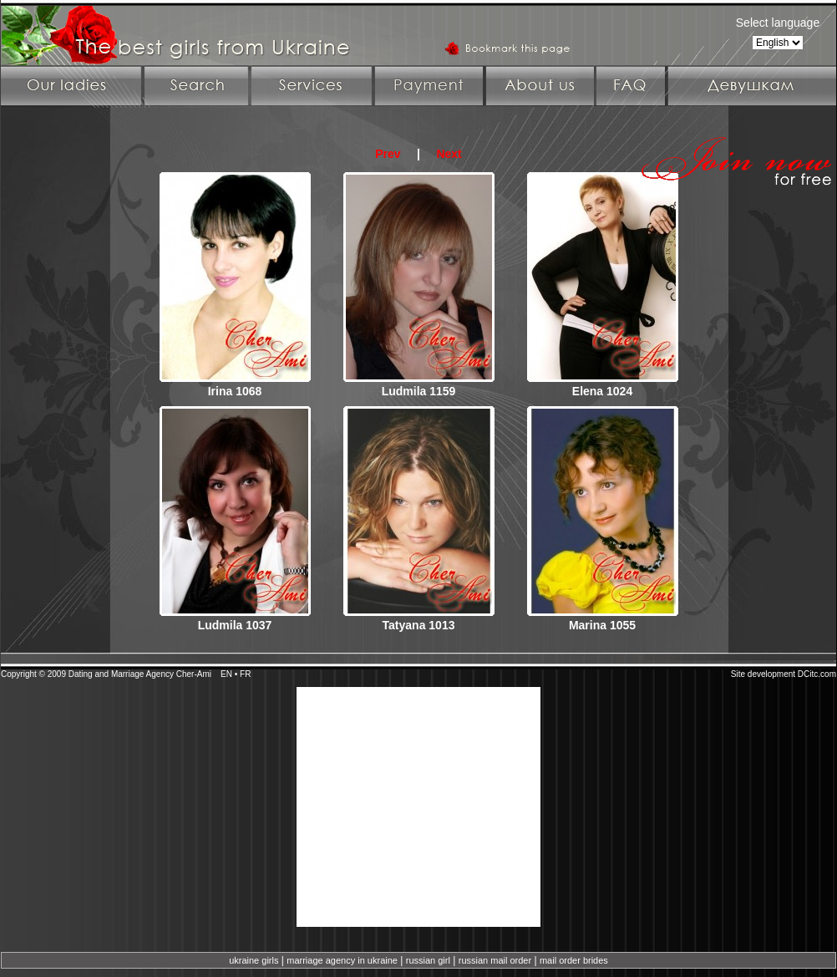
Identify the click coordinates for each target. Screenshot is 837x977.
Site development (763, 674)
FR (245, 674)
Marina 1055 (602, 625)
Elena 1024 (602, 391)
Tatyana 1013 (419, 625)
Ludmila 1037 (235, 625)
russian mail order (495, 960)
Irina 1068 (235, 391)
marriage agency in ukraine (342, 960)
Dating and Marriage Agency (121, 674)
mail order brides (574, 960)
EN (226, 674)
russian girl (428, 960)
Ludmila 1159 (419, 391)
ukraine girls (253, 960)
